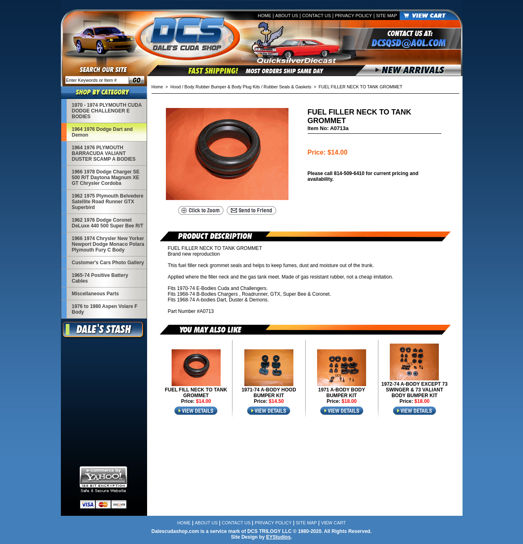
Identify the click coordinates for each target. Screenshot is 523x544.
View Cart (333, 522)
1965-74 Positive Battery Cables (100, 278)
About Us (286, 15)
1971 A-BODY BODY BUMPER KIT (341, 392)
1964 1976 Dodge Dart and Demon (102, 132)
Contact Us (316, 15)
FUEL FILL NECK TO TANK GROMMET (196, 392)
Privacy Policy (353, 15)
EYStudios (278, 537)
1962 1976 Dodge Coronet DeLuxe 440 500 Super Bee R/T (107, 223)
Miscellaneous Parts (95, 294)
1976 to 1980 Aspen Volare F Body (105, 309)
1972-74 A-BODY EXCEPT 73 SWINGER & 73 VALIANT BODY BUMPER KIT (414, 389)
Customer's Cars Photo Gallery (108, 262)
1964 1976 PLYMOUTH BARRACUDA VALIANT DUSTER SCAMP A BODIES (104, 153)
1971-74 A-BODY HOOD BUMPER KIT (268, 392)
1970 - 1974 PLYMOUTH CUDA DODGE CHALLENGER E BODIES (107, 110)
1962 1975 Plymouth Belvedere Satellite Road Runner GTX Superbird (107, 201)
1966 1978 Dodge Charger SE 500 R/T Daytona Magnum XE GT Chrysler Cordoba (106, 177)
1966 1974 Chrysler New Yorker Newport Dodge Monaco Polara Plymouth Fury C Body (108, 244)
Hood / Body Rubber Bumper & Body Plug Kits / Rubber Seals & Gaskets (240, 86)
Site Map (386, 15)
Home (264, 15)
